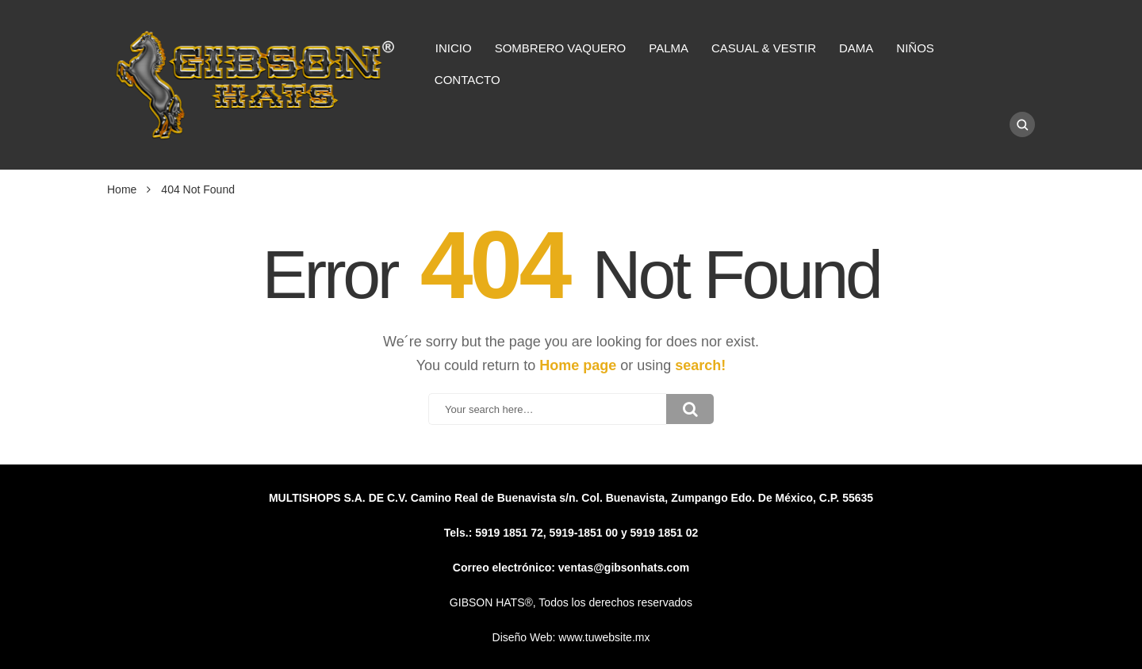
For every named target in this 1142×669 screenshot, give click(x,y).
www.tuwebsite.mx (604, 637)
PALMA (668, 48)
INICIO (453, 48)
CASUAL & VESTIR (763, 48)
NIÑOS (915, 48)
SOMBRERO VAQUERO (561, 48)
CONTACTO (467, 79)
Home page (577, 365)
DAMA (856, 48)
